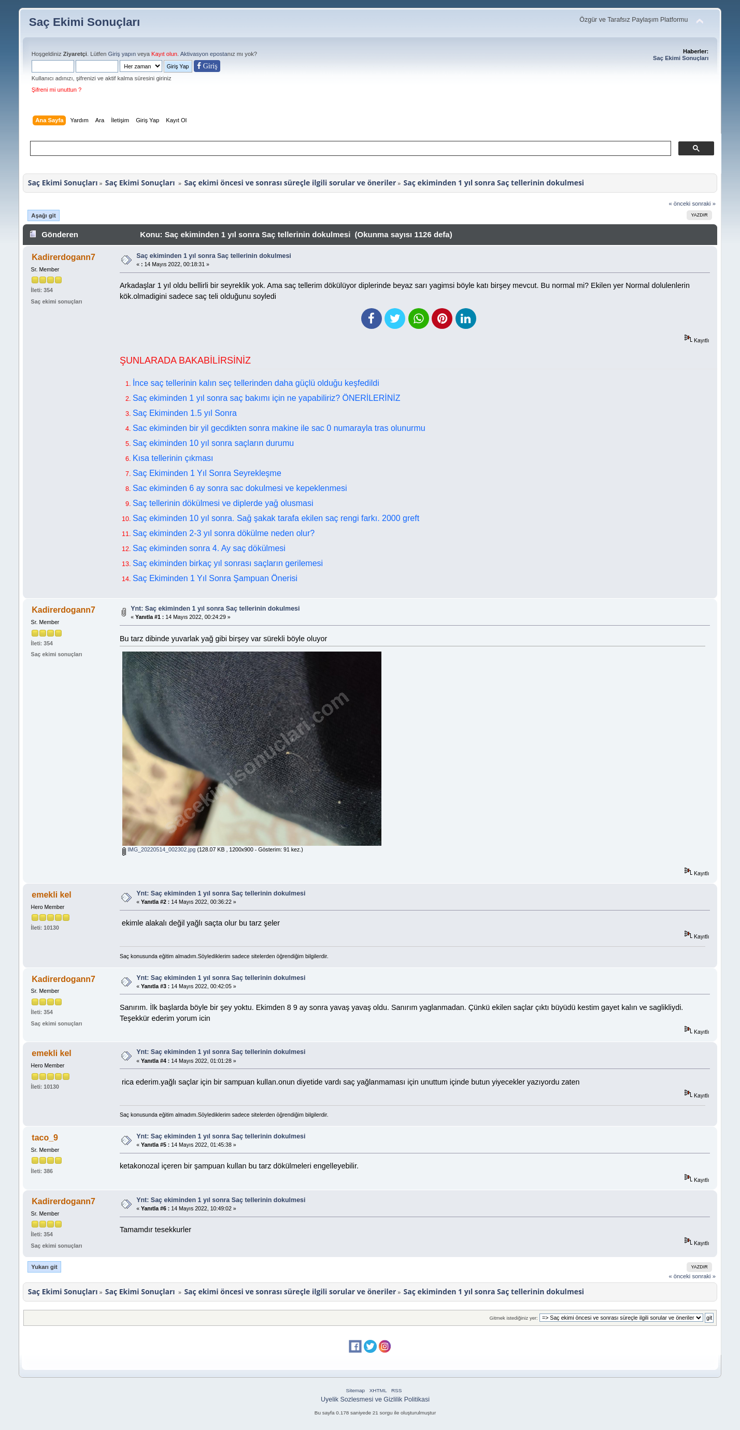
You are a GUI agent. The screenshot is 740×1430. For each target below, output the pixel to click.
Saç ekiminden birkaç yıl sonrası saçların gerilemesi (228, 563)
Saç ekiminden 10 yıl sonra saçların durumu (213, 443)
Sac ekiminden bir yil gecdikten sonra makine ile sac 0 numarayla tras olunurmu (279, 428)
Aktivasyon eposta (203, 54)
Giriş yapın (122, 54)
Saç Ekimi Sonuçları (84, 22)
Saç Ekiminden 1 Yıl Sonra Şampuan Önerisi (215, 578)
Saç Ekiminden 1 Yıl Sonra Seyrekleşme (207, 473)
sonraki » (704, 203)
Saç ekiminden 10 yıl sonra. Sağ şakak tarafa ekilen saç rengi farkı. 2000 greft (276, 518)
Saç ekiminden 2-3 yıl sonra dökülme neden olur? (224, 533)
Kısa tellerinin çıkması (173, 458)
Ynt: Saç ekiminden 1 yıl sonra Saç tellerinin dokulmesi (215, 608)
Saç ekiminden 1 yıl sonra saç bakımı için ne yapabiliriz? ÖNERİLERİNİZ (267, 398)
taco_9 (45, 1137)
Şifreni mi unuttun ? (57, 89)
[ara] (349, 148)
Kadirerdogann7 (63, 257)
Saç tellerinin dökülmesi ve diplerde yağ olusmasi (223, 503)
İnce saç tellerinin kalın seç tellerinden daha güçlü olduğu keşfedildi (256, 383)
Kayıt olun (164, 54)
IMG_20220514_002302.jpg (158, 849)
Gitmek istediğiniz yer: (514, 1318)
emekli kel (52, 894)
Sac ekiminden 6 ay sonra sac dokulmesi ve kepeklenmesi (240, 488)
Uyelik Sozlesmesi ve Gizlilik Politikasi (375, 1399)
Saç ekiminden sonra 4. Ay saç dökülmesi (209, 548)
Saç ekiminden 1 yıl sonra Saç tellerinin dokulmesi (213, 255)
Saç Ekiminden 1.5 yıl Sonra (185, 413)
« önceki (679, 203)
